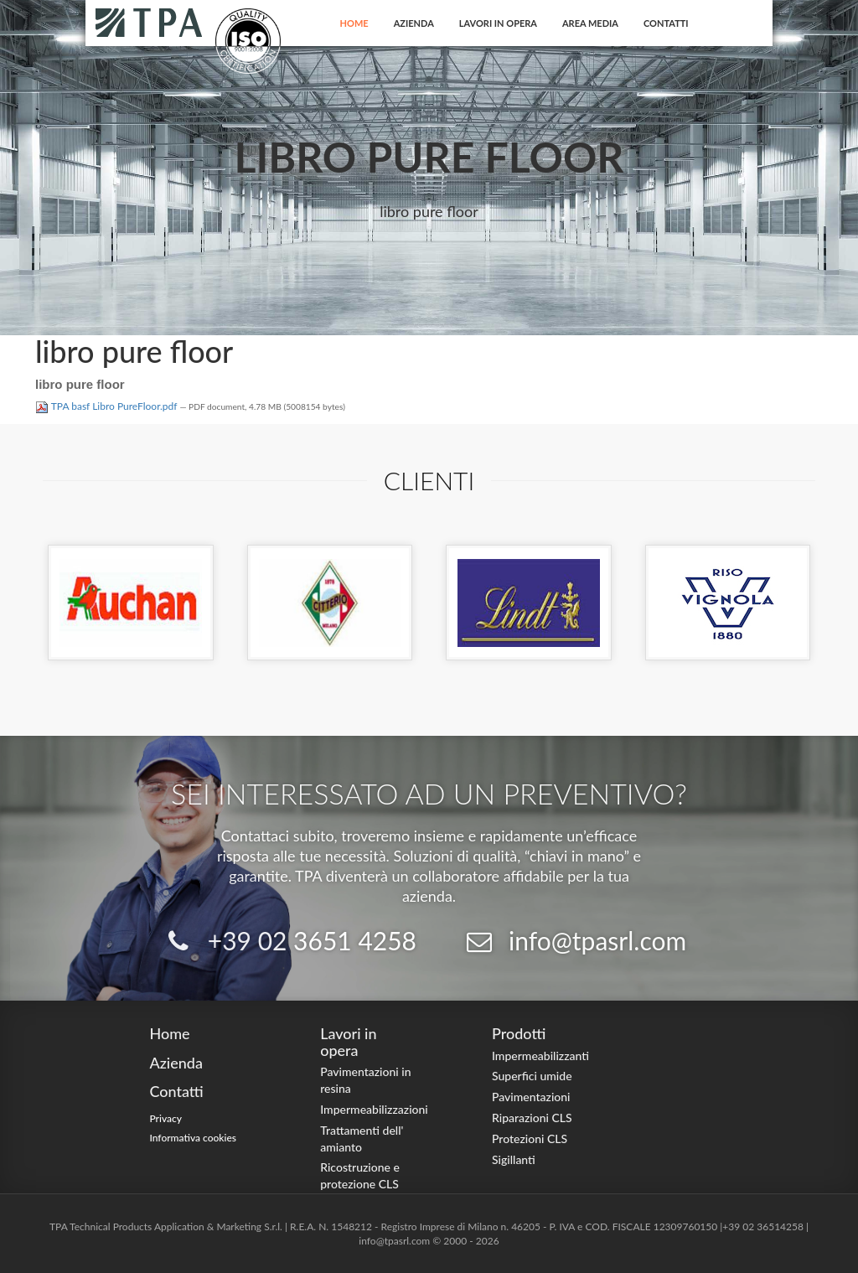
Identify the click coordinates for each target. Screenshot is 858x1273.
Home (354, 23)
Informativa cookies (192, 1137)
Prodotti (518, 1033)
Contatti (666, 23)
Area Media (590, 23)
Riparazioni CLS (532, 1117)
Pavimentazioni (531, 1096)
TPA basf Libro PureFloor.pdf (107, 406)
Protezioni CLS (529, 1138)
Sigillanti (513, 1159)
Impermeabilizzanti (540, 1055)
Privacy (165, 1118)
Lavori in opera (498, 23)
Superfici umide (532, 1076)
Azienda (414, 23)
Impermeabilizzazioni (374, 1109)
